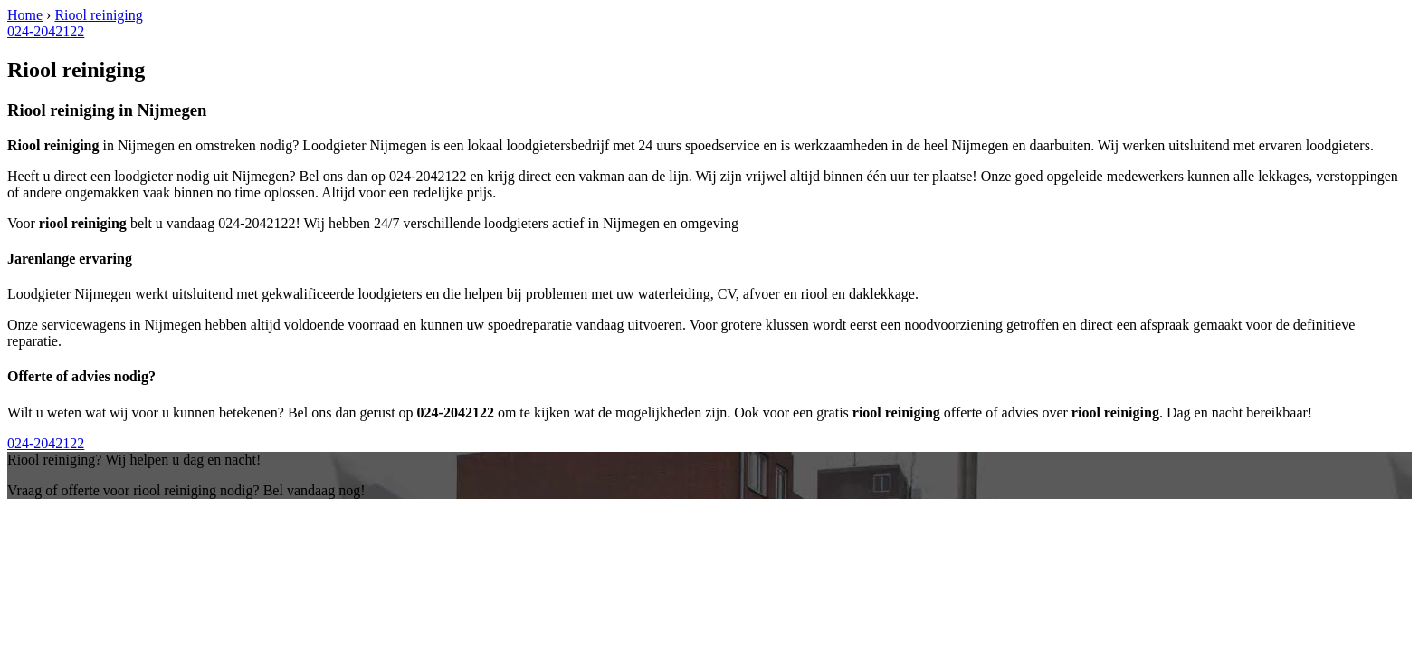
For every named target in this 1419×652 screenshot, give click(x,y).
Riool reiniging (98, 15)
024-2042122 (45, 31)
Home (25, 15)
